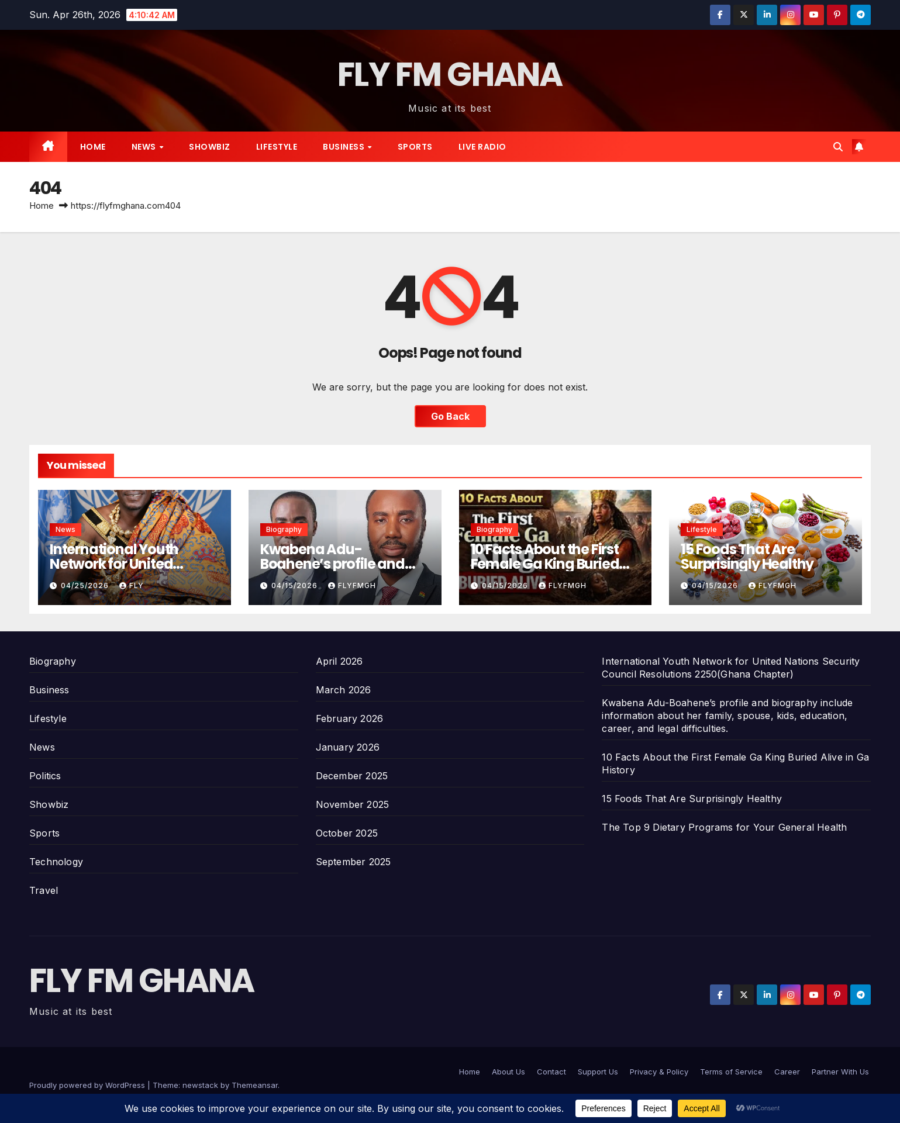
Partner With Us (840, 1071)
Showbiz (209, 147)
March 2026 (343, 690)
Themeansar (255, 1085)
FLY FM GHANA (450, 74)
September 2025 (353, 862)
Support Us (598, 1071)
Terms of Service (731, 1071)
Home (93, 147)
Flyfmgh (352, 585)
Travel (43, 890)
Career (787, 1071)
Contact (551, 1071)
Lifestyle (277, 147)
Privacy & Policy (659, 1071)
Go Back (450, 416)
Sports (415, 147)
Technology (56, 862)
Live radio (482, 147)
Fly (131, 585)
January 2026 (348, 747)
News (145, 147)
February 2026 (350, 718)
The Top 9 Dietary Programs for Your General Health (724, 827)
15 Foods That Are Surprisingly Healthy (747, 556)
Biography (284, 529)
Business (345, 147)
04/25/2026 (86, 585)
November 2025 (352, 804)
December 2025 (352, 776)
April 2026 (339, 661)
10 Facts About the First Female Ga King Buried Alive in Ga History (545, 564)
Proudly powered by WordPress (88, 1085)
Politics (45, 776)
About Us (508, 1071)
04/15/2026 (295, 585)
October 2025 (347, 833)
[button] (838, 147)
